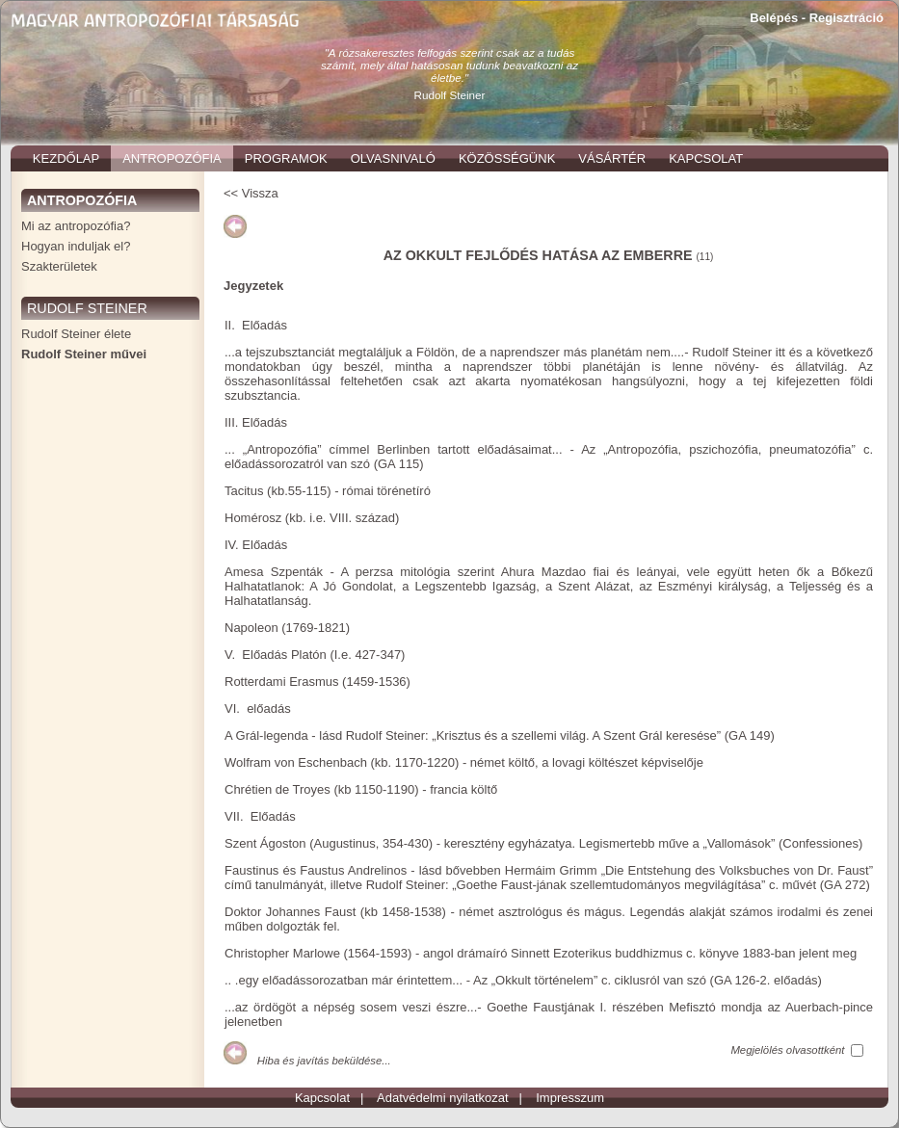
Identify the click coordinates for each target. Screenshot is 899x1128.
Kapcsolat (322, 1097)
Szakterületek (59, 266)
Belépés (774, 18)
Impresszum (570, 1097)
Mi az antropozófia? (75, 226)
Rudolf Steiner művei (83, 354)
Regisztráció (846, 18)
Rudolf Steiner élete (76, 334)
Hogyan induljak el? (75, 246)
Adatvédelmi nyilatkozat (443, 1097)
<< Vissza (251, 193)
